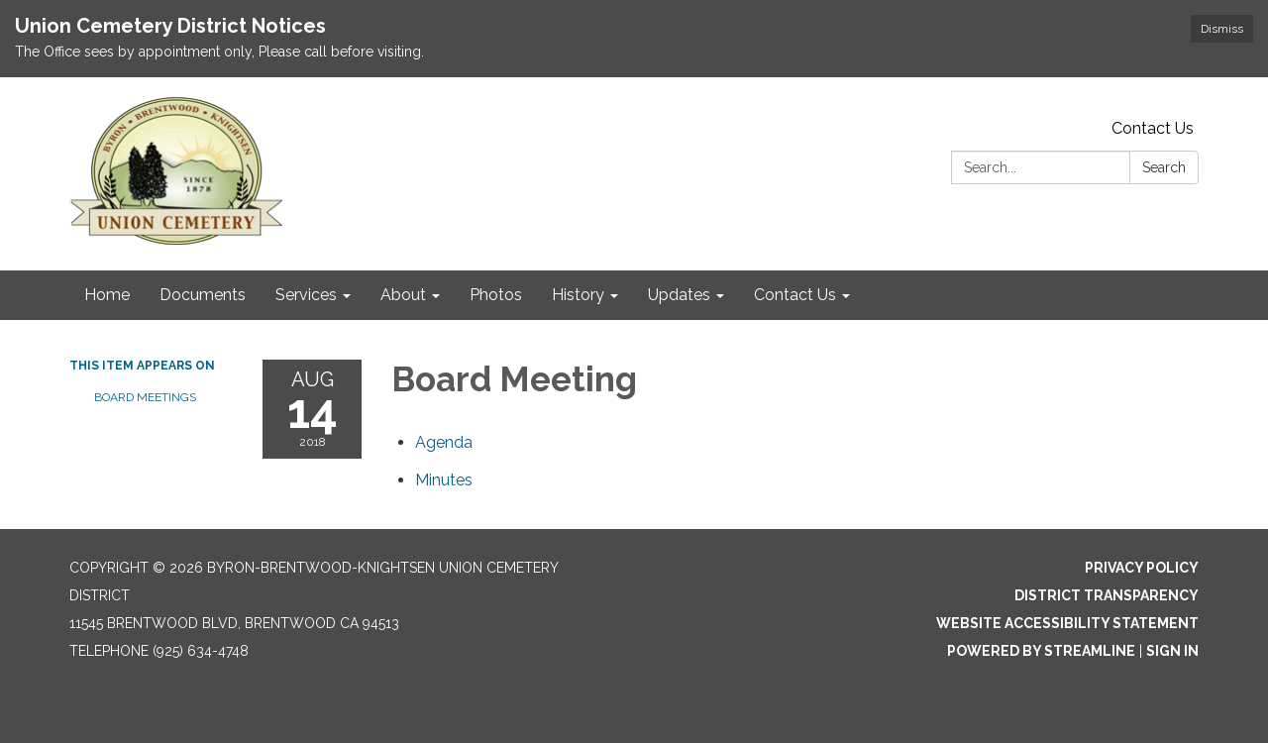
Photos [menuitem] (496, 294)
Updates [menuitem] (679, 294)
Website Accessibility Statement (1067, 623)
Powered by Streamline (1041, 651)
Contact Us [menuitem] (795, 294)
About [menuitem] (403, 294)
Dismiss (1222, 29)
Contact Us (1152, 128)
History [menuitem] (578, 294)
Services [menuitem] (306, 294)
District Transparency (1106, 595)
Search (1164, 167)
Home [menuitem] (107, 294)
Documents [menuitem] (202, 294)
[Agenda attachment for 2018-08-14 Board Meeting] (444, 442)
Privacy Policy (1142, 568)
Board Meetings (145, 397)
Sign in (1172, 651)
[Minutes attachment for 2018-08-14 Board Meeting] (444, 480)
